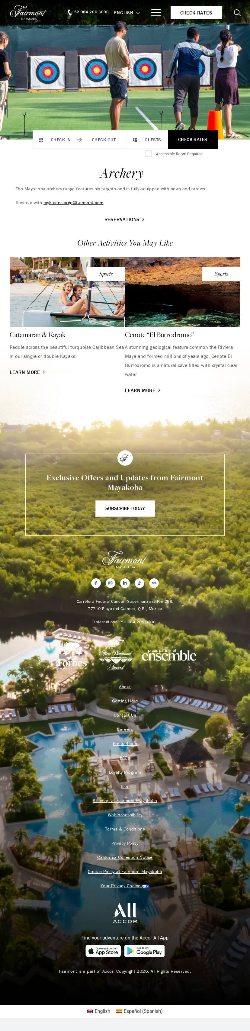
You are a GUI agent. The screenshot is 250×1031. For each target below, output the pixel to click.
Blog (125, 788)
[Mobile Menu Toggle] (155, 12)
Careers (125, 730)
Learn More (28, 372)
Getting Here (125, 701)
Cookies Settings (125, 890)
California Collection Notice (125, 861)
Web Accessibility (125, 817)
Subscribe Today (125, 508)
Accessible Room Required (179, 154)
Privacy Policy (124, 846)
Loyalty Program (125, 774)
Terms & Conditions (125, 832)
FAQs (125, 759)
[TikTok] (139, 583)
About (125, 687)
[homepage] (32, 12)
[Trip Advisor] (154, 583)
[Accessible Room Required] (148, 154)
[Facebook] (96, 583)
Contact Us (125, 716)
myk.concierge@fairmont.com (73, 202)
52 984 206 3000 (138, 622)
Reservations (125, 219)
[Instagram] (110, 583)
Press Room (125, 745)
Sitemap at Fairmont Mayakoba (125, 803)
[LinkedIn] (125, 583)
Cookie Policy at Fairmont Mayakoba (125, 875)
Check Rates (192, 139)
